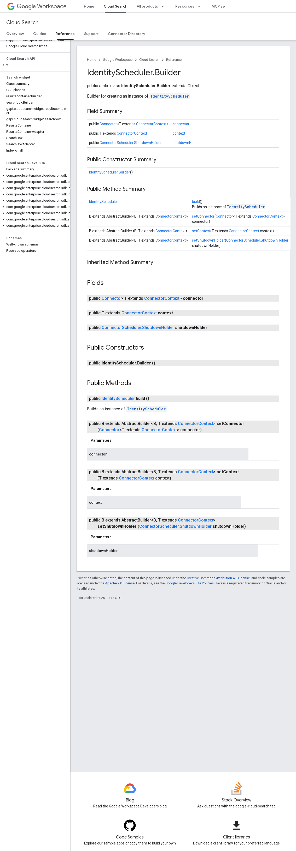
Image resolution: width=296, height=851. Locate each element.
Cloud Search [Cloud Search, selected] (115, 6)
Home (89, 6)
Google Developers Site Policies (189, 583)
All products (147, 6)
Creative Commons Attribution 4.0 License (218, 578)
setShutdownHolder (208, 240)
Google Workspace (117, 60)
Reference (174, 60)
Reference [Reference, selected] (65, 33)
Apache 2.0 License (120, 583)
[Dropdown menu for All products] (164, 6)
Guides (39, 33)
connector (181, 124)
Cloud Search (22, 22)
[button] (34, 65)
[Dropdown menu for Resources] (200, 6)
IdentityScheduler (169, 96)
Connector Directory (126, 33)
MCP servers (223, 6)
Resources (184, 6)
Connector (108, 124)
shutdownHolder (186, 143)
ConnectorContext (151, 124)
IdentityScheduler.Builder (109, 172)
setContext (201, 231)
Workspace (42, 6)
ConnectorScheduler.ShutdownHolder (131, 143)
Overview (15, 33)
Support (91, 33)
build (196, 202)
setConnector (203, 216)
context (179, 133)
